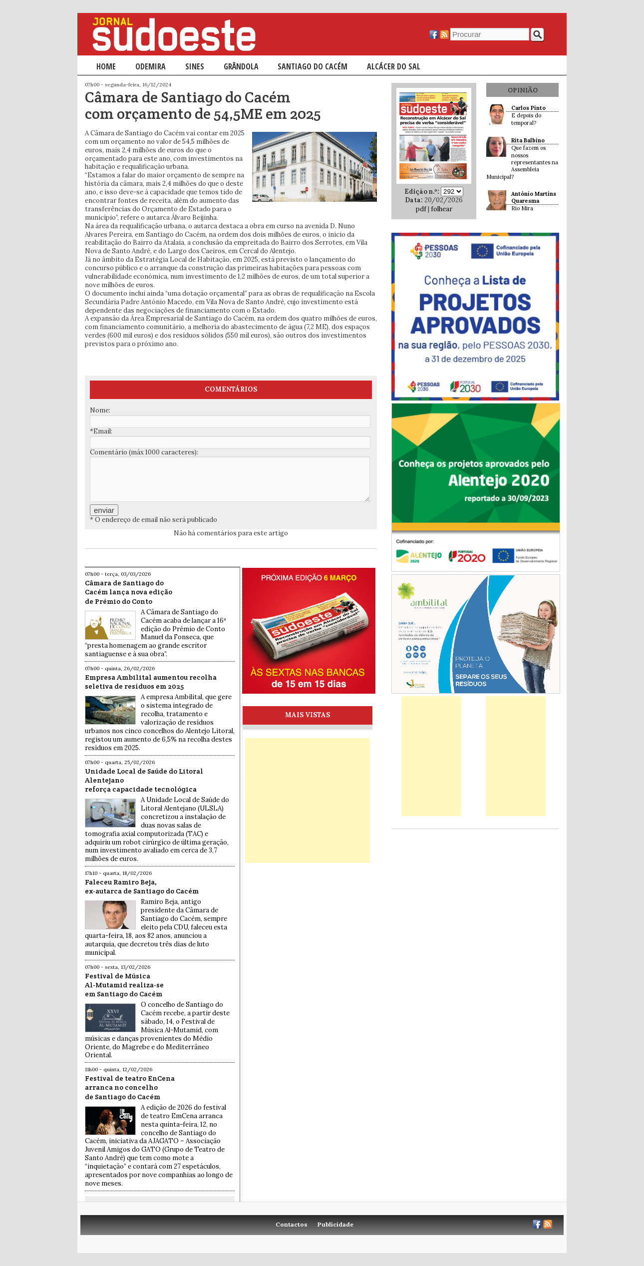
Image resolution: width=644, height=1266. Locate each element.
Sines (194, 66)
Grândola (241, 66)
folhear (441, 209)
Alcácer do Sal (393, 66)
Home (106, 66)
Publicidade (335, 1224)
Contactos (292, 1224)
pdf (421, 209)
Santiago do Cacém (312, 66)
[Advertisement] (307, 800)
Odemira (150, 66)
